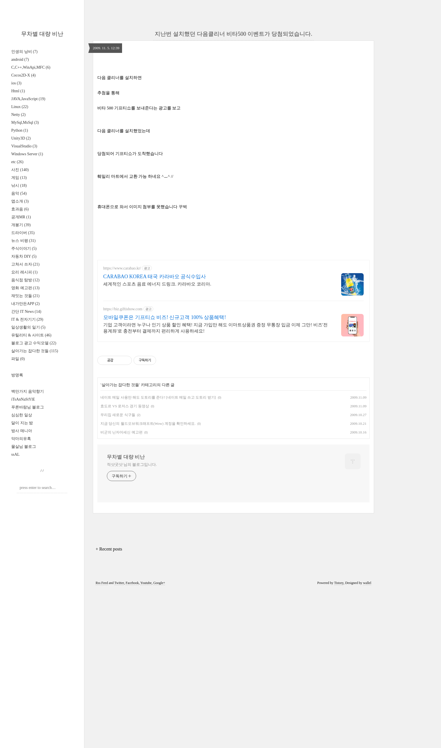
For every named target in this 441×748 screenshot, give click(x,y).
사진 (20, 170)
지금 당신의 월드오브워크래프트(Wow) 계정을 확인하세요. (147, 581)
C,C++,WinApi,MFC (30, 67)
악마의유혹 (21, 439)
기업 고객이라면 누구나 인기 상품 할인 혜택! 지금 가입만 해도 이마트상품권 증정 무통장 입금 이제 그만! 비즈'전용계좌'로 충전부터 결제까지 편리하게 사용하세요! (215, 485)
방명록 (17, 375)
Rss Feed (102, 740)
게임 (19, 178)
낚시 (19, 185)
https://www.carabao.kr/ (122, 426)
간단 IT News (26, 311)
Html (18, 91)
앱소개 (20, 201)
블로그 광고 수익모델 (33, 343)
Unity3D (21, 138)
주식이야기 (24, 248)
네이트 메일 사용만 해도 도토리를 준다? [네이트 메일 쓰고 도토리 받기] (158, 555)
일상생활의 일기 (28, 327)
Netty (18, 115)
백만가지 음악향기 (27, 391)
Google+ (159, 740)
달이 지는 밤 (22, 423)
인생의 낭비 (24, 52)
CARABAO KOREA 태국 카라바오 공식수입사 (154, 434)
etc (17, 162)
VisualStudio (24, 146)
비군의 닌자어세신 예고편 (121, 590)
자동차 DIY (24, 256)
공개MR (21, 217)
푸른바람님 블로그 (27, 407)
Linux (19, 107)
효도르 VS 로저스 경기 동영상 (124, 563)
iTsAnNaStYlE (23, 399)
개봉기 (21, 225)
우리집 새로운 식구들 (117, 572)
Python (19, 130)
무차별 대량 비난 (42, 34)
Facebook (132, 740)
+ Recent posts (109, 706)
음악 (19, 193)
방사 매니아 (21, 431)
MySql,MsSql (25, 122)
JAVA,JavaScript (28, 99)
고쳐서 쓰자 (25, 264)
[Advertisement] (233, 100)
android (20, 59)
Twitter (119, 740)
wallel (367, 740)
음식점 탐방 (25, 280)
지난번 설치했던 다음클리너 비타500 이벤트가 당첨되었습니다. (233, 34)
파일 (18, 359)
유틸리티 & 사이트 (31, 335)
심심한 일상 (21, 415)
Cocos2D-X (23, 75)
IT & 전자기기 (27, 319)
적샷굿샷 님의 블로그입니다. (132, 622)
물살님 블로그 (23, 446)
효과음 (20, 209)
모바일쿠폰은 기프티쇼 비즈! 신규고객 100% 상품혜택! (164, 475)
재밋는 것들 (25, 296)
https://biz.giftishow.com (122, 466)
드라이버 (23, 233)
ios (16, 83)
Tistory (338, 740)
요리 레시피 (24, 272)
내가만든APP (25, 304)
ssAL (15, 454)
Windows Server (27, 154)
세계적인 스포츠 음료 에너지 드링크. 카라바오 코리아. (157, 441)
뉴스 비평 (23, 241)
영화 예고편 (25, 288)
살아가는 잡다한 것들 (34, 351)
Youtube (146, 740)
